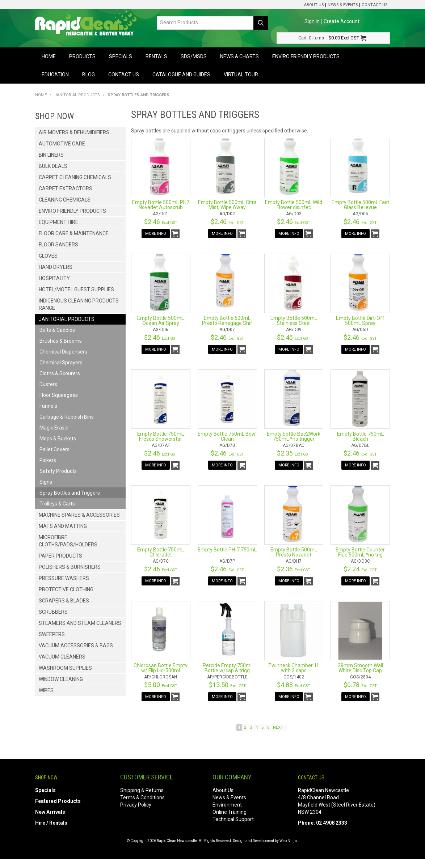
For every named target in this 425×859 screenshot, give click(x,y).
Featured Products (58, 801)
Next (278, 727)
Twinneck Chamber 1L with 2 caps (293, 668)
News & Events (343, 5)
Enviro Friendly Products (306, 56)
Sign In (312, 21)
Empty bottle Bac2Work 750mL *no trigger (293, 436)
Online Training (229, 812)
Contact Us (374, 5)
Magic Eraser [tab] (54, 428)
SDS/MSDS (194, 56)
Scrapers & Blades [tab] (64, 601)
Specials (120, 56)
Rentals (156, 56)
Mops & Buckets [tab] (57, 438)
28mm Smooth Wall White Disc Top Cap (360, 668)
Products (82, 56)
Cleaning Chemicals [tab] (65, 200)
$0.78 (360, 685)
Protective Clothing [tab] (66, 589)
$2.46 (160, 221)
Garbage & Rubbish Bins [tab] (66, 417)
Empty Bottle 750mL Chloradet (160, 552)
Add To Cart (175, 233)
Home (49, 56)
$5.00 (160, 685)
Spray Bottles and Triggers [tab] (69, 493)
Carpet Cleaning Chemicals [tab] (75, 177)
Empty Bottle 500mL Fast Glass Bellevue (360, 204)
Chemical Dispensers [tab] (63, 352)
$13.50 (227, 685)
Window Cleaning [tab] (61, 679)
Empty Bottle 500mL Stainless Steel (293, 320)
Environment (227, 805)
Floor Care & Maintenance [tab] (74, 233)
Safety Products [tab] (58, 471)
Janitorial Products (77, 95)
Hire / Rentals (51, 823)
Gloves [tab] (48, 256)
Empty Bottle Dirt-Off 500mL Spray (360, 320)
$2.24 (360, 569)
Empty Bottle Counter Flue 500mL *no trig (360, 552)
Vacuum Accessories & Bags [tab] (76, 645)
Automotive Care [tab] (62, 144)
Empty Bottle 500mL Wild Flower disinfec (293, 204)
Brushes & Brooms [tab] (60, 341)
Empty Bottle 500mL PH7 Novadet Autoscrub (160, 204)
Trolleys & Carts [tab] (57, 504)
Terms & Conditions (142, 797)
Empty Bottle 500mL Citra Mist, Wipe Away (227, 204)
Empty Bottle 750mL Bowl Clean (227, 436)
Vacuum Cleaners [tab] (62, 657)
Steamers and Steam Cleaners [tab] (80, 623)
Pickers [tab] (47, 460)
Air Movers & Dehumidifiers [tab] (74, 132)
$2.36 (293, 453)
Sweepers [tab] (52, 634)
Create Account (341, 21)
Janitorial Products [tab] (66, 319)
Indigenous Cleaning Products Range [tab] (79, 304)
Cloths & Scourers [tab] (59, 373)
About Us (314, 5)
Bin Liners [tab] (51, 155)
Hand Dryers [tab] (55, 267)
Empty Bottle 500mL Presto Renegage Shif (227, 320)
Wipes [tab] (46, 690)
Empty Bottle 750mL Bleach (360, 436)
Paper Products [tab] (60, 556)
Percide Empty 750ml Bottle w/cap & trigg (227, 668)
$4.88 (293, 685)
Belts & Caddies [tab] (57, 330)
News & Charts (239, 56)
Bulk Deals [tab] (53, 166)
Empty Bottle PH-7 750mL (227, 550)
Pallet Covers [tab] (54, 449)
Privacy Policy (135, 805)
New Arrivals (50, 812)
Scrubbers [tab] (53, 612)
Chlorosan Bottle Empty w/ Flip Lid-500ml (161, 668)
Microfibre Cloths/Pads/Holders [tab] (68, 540)
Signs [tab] (45, 482)
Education (55, 74)
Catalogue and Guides (181, 74)
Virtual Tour (241, 74)
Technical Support (233, 819)
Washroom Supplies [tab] (65, 668)
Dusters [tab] (48, 384)
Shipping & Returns (142, 790)
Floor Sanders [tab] (58, 244)
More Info (155, 233)
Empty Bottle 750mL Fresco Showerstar (160, 436)
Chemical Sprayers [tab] (61, 362)
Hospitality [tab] (54, 278)
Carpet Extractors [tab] (65, 188)
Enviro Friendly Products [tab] (72, 211)
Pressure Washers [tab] (64, 578)
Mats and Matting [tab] (63, 526)
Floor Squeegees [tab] (58, 395)
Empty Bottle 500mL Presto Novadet (293, 552)
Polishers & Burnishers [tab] (70, 567)
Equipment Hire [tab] (58, 222)
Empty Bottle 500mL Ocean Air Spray (160, 320)
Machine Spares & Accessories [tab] (79, 515)
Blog (88, 74)
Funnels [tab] (48, 406)
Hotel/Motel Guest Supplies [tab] (76, 289)
